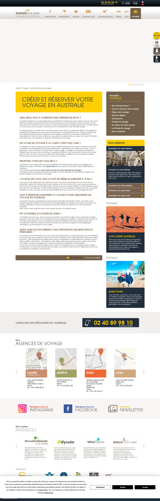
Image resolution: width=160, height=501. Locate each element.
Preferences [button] (48, 493)
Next (144, 371)
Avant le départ (118, 115)
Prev (16, 371)
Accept (145, 487)
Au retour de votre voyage (123, 125)
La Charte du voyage (121, 128)
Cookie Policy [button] (43, 490)
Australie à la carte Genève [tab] (120, 186)
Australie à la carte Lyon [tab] (119, 195)
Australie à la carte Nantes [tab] (120, 148)
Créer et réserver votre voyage (125, 109)
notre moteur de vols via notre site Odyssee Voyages (61, 170)
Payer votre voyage (120, 112)
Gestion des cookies (10, 498)
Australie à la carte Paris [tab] (119, 190)
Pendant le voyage (120, 122)
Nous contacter (118, 131)
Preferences (100, 487)
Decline (122, 487)
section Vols (50, 166)
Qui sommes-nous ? (121, 106)
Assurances (117, 118)
